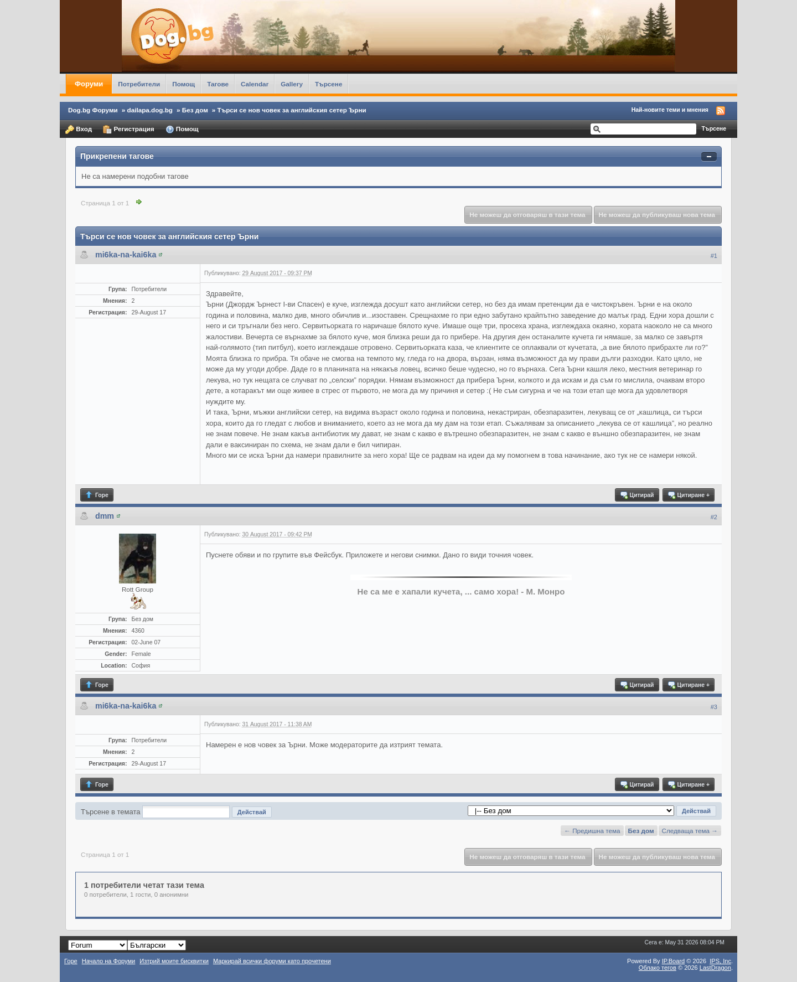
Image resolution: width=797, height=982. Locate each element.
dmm (104, 515)
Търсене (329, 83)
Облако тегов (657, 967)
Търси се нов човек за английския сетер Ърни (292, 109)
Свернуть (709, 157)
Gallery (292, 83)
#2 (714, 517)
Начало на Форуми (109, 961)
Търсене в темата (111, 812)
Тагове (218, 83)
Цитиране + (688, 494)
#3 (714, 707)
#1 (714, 255)
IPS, (720, 961)
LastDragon (715, 967)
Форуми (89, 84)
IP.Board (673, 961)
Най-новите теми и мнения (670, 109)
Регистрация (128, 129)
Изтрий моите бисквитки (174, 961)
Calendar (254, 83)
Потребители (139, 83)
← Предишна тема (592, 830)
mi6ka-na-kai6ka (125, 254)
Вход (78, 129)
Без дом (195, 109)
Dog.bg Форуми (93, 109)
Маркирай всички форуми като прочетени (272, 961)
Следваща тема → (690, 830)
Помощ (183, 83)
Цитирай (636, 494)
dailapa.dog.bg (150, 109)
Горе (96, 494)
